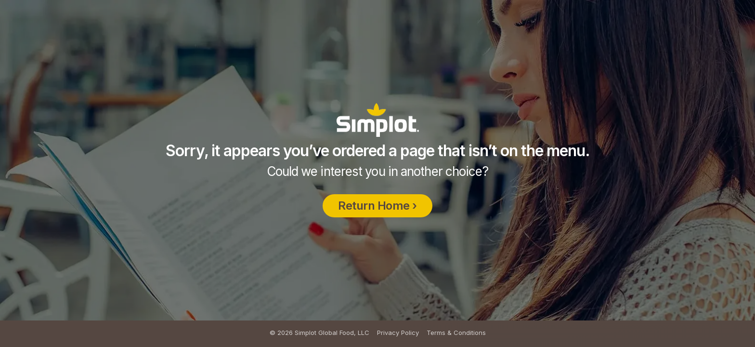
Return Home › (377, 226)
